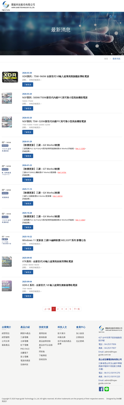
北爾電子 (24, 352)
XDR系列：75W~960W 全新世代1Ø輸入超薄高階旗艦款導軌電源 (55, 76)
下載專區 (43, 355)
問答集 (42, 351)
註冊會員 (80, 337)
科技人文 (68, 16)
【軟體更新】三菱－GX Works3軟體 (41, 145)
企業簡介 (21, 16)
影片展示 (61, 333)
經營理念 (6, 333)
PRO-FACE (24, 348)
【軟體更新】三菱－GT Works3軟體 (41, 168)
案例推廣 (43, 337)
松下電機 (24, 345)
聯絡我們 (103, 16)
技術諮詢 (43, 359)
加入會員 (80, 333)
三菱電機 (24, 337)
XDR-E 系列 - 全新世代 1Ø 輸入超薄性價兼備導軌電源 (49, 285)
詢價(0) (117, 16)
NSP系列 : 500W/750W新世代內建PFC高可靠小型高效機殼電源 (54, 97)
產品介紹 (33, 16)
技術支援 (56, 16)
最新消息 (44, 16)
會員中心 (91, 16)
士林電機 (24, 341)
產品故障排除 (45, 341)
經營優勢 (6, 337)
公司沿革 (6, 341)
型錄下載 (79, 16)
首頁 (106, 58)
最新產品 (6, 345)
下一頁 (77, 309)
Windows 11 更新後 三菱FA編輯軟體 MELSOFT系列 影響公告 (54, 240)
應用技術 (43, 333)
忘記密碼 (80, 341)
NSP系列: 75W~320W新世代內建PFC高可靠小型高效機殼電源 (54, 121)
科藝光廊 (61, 337)
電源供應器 (25, 360)
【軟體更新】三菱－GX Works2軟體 (41, 192)
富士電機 (24, 356)
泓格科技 (24, 364)
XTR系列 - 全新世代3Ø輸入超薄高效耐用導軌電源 (47, 261)
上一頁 (47, 309)
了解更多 (27, 84)
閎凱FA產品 (25, 333)
